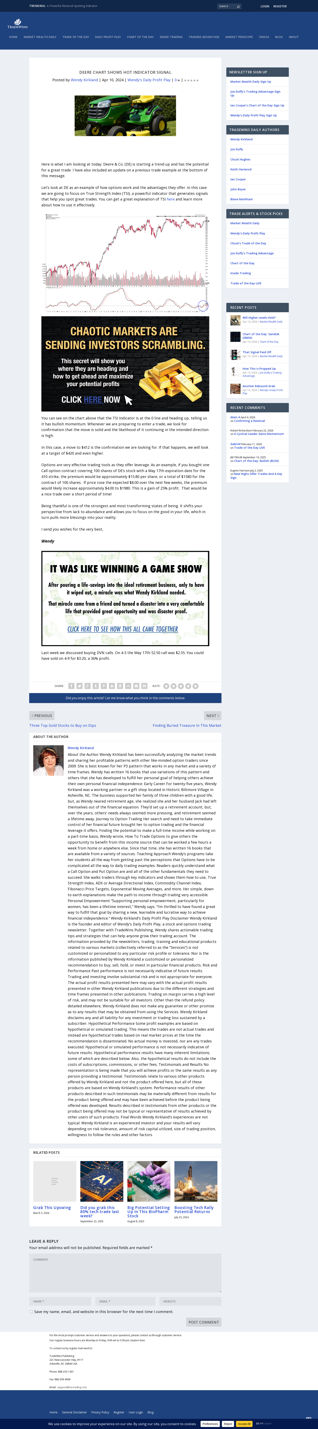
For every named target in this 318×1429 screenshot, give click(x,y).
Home (13, 38)
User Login (136, 1414)
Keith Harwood (240, 171)
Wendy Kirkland (84, 81)
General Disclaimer (74, 1414)
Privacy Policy (100, 1414)
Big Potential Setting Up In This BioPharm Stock (148, 1213)
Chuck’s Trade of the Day (248, 245)
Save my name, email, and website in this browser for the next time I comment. (103, 1313)
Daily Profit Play (108, 38)
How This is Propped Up (259, 370)
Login (265, 6)
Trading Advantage (204, 38)
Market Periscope (239, 38)
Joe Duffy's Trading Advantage (262, 376)
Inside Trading (171, 38)
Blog (279, 38)
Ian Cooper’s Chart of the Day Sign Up (257, 107)
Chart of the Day (140, 38)
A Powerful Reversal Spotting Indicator (72, 6)
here (171, 200)
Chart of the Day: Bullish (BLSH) (256, 462)
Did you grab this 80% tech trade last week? (99, 1213)
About (294, 38)
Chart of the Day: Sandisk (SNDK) (261, 337)
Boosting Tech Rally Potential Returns (194, 1211)
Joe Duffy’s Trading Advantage (252, 255)
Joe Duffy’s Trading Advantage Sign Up (255, 95)
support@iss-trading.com (72, 1388)
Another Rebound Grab (259, 388)
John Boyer (238, 191)
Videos (264, 38)
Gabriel (235, 445)
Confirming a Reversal (249, 422)
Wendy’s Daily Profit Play (247, 235)
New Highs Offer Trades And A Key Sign (256, 477)
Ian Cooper (238, 181)
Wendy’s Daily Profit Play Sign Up (253, 117)
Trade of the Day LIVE (245, 285)
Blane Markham (241, 201)
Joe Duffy (236, 151)
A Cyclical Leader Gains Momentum (259, 435)
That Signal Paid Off (257, 354)
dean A (235, 418)
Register (280, 6)
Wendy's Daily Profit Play (149, 81)
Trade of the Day (75, 38)
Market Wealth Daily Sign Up (250, 83)
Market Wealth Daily (40, 38)
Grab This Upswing (52, 1209)
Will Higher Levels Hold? (259, 319)
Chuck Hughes (240, 161)
